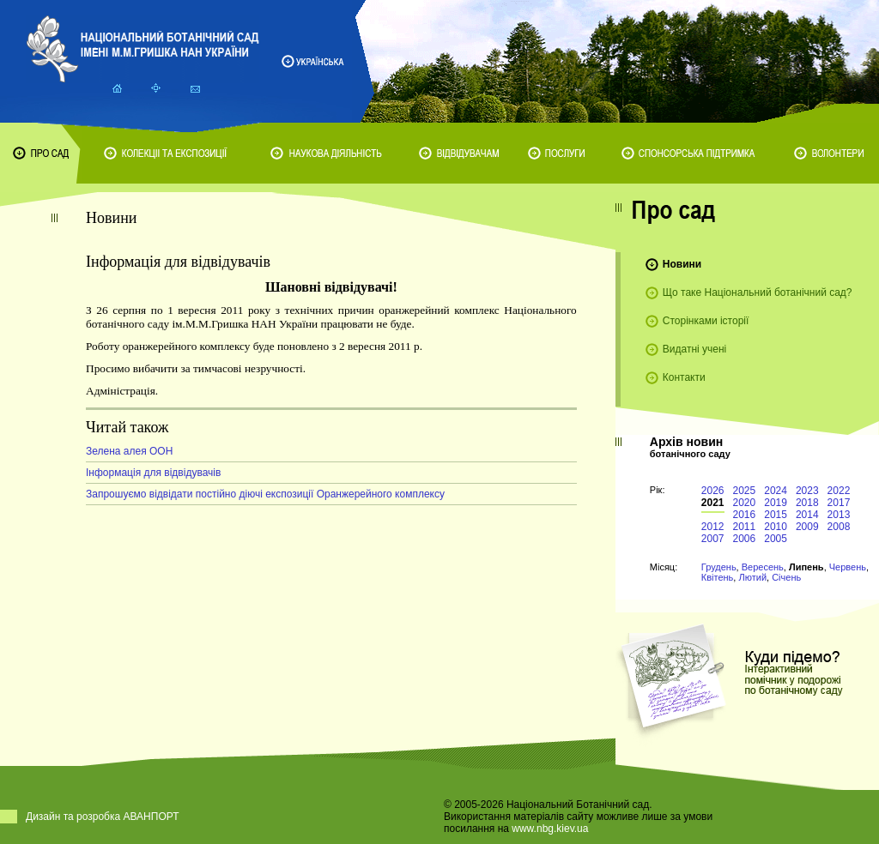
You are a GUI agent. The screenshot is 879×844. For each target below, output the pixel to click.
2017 (839, 503)
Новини (682, 264)
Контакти (684, 377)
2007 (712, 539)
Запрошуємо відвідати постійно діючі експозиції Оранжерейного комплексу (265, 494)
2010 (775, 527)
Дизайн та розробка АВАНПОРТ (102, 817)
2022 (839, 491)
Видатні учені (694, 349)
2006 (744, 539)
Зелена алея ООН (129, 451)
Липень (806, 567)
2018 (807, 503)
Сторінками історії (706, 321)
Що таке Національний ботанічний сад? (757, 292)
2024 (775, 491)
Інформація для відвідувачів (153, 473)
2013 (839, 515)
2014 (807, 515)
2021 (712, 503)
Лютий (752, 577)
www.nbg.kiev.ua (550, 829)
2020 (744, 503)
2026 (712, 491)
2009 (807, 527)
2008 (839, 527)
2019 (775, 503)
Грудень (719, 567)
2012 (712, 527)
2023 (807, 491)
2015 (775, 515)
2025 (744, 491)
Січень (786, 577)
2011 (744, 527)
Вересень (763, 567)
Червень (847, 567)
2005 (775, 539)
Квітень (717, 577)
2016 (744, 515)
